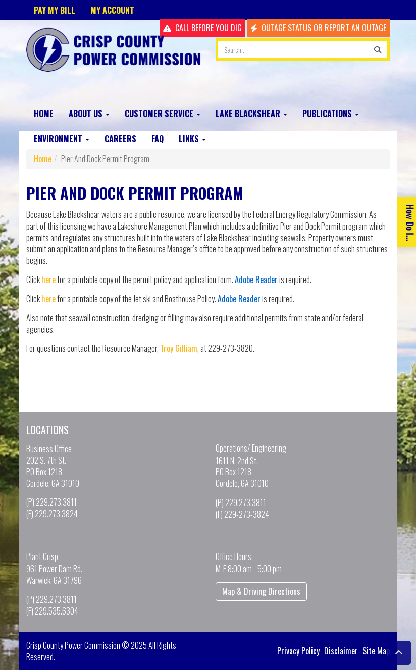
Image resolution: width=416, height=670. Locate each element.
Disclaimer (341, 651)
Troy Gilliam (178, 348)
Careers (120, 139)
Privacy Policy (298, 651)
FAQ (157, 139)
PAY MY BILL (54, 10)
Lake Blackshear (251, 113)
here (48, 279)
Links (192, 139)
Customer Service (162, 113)
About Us (89, 113)
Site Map (376, 651)
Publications (330, 113)
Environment (61, 139)
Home (44, 113)
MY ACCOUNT (112, 10)
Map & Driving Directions (261, 591)
